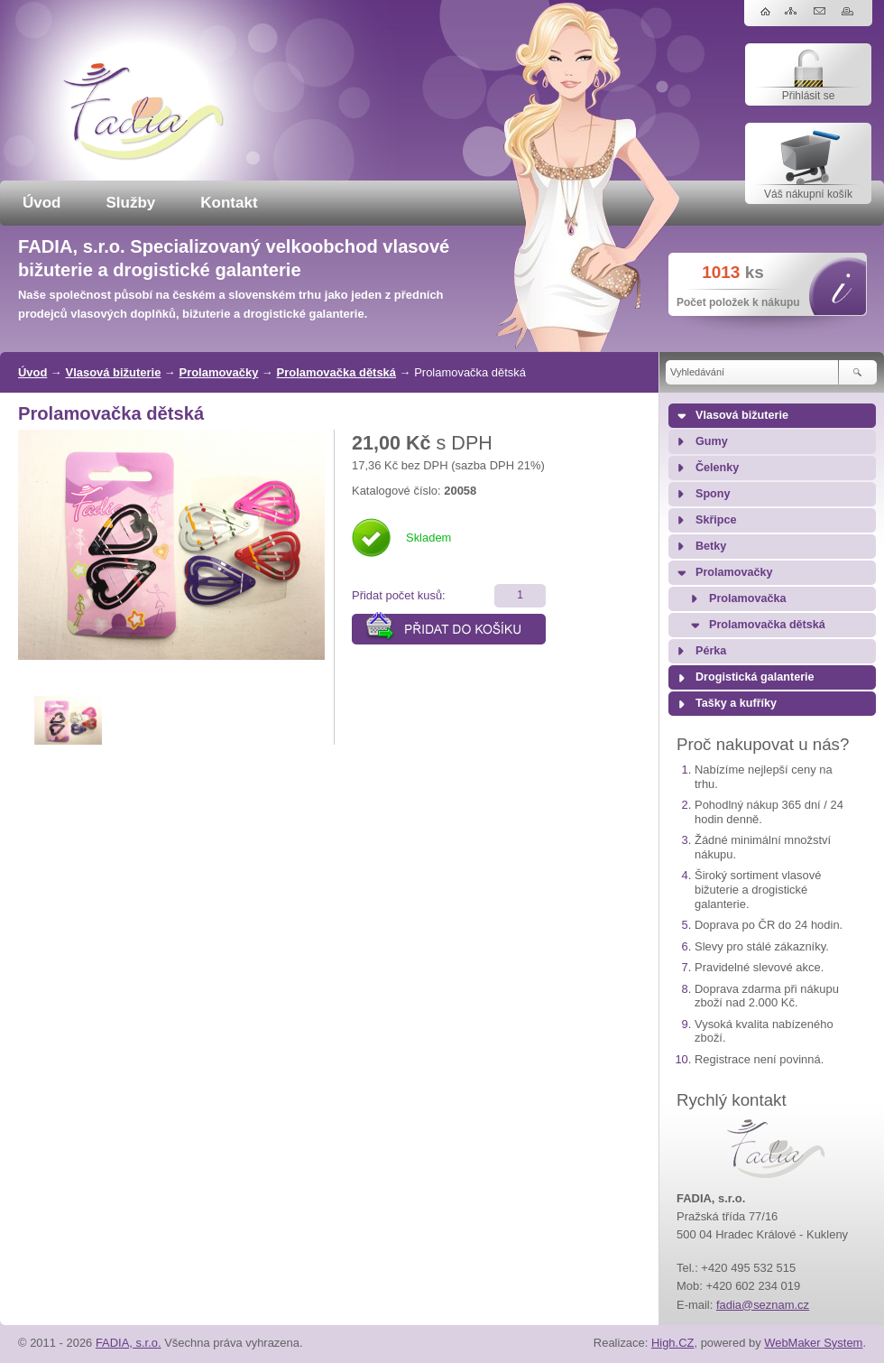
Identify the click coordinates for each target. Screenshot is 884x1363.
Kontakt (228, 202)
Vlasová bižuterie (113, 372)
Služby (131, 202)
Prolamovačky (219, 372)
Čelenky (717, 467)
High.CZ (673, 1342)
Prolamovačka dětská (337, 372)
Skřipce (716, 520)
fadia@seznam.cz (762, 1305)
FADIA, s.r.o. (128, 1342)
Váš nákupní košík (808, 194)
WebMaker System (813, 1342)
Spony (712, 493)
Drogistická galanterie (755, 677)
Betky (710, 546)
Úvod (42, 202)
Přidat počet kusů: (399, 595)
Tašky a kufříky (736, 703)
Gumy (711, 441)
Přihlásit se (808, 95)
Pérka (710, 650)
